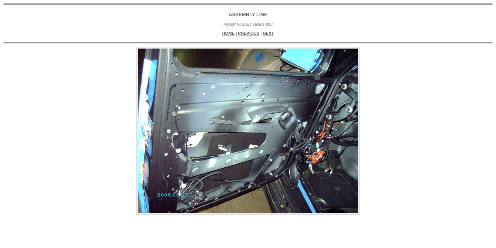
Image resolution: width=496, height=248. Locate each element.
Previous (248, 33)
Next (268, 33)
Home (228, 33)
